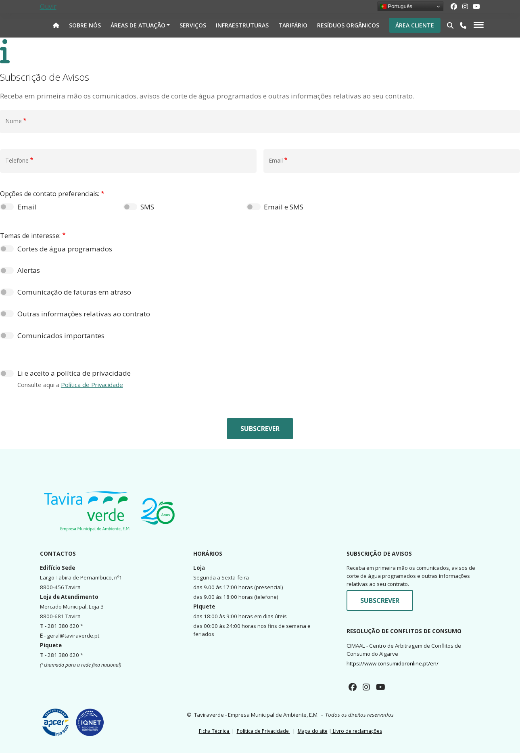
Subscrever (260, 428)
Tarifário (292, 25)
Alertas (28, 270)
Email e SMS (283, 206)
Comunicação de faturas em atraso (74, 292)
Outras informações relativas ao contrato (83, 313)
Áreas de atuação (138, 25)
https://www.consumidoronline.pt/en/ (393, 663)
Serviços (193, 25)
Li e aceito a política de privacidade (74, 373)
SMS (147, 206)
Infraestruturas (242, 25)
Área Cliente (414, 25)
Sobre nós (85, 25)
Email (26, 206)
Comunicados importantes (60, 335)
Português (396, 6)
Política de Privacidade (92, 385)
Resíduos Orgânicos (348, 25)
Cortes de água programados (64, 248)
